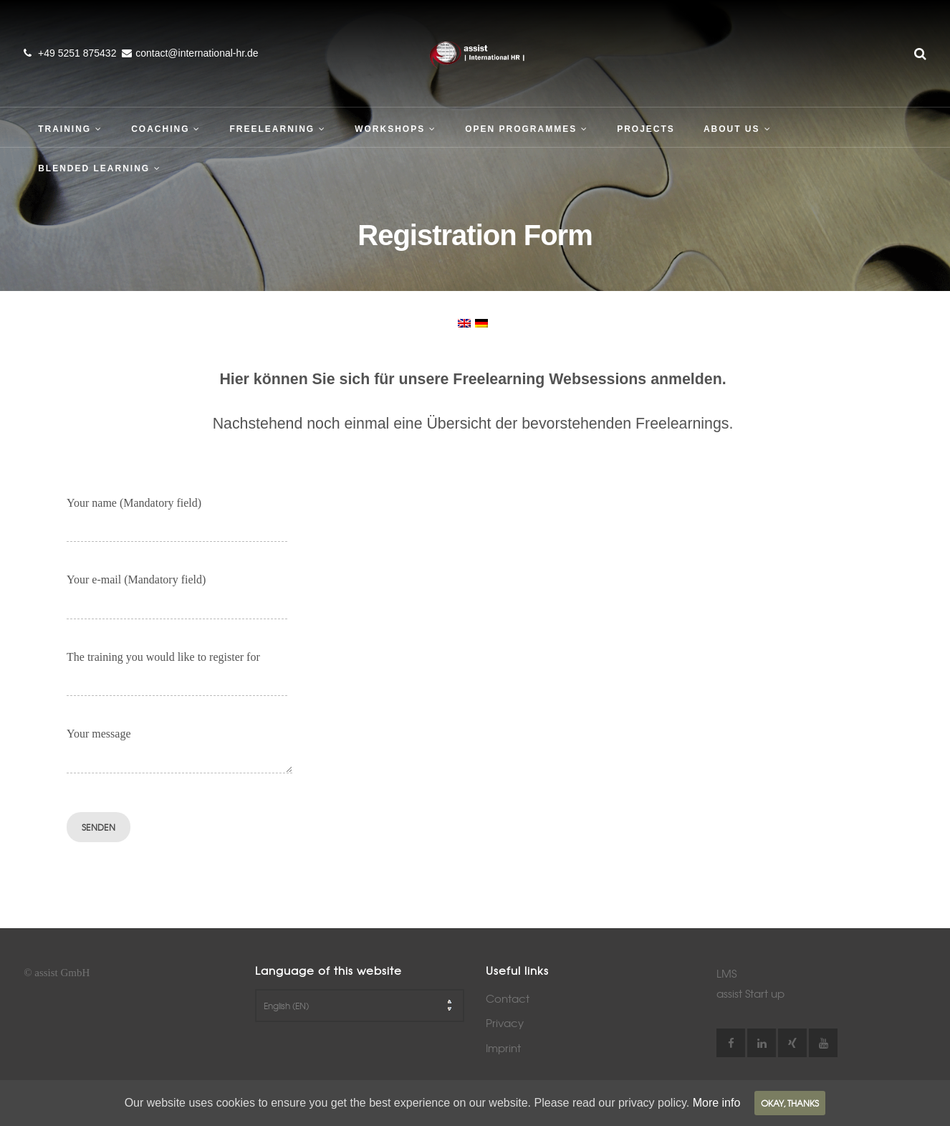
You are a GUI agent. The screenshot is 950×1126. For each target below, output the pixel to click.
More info (717, 1103)
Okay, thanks (790, 1103)
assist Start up (750, 993)
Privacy (505, 1023)
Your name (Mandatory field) (177, 516)
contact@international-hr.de (196, 53)
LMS (726, 973)
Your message (179, 747)
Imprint (503, 1048)
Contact (507, 998)
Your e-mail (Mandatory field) (177, 593)
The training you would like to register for (177, 670)
